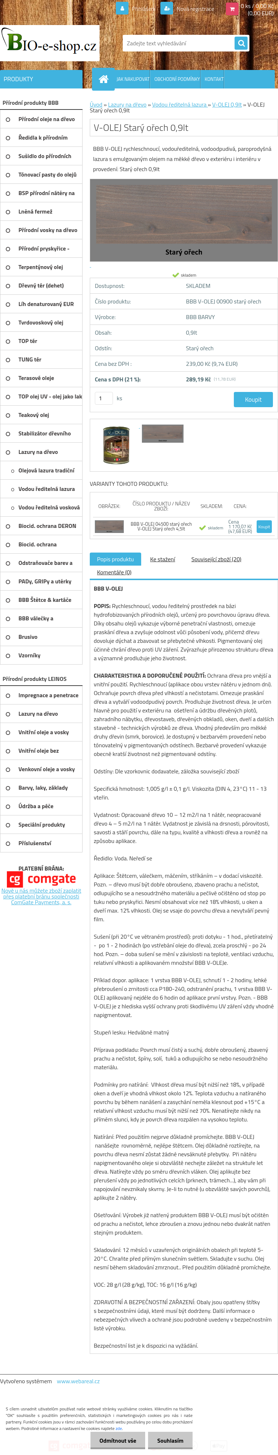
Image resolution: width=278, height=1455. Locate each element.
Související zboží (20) (216, 559)
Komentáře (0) (114, 572)
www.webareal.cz (78, 1381)
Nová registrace (194, 8)
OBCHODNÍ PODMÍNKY (177, 79)
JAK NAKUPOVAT (133, 79)
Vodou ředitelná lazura (180, 104)
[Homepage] (105, 79)
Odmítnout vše (118, 1440)
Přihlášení (144, 8)
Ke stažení (162, 559)
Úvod (96, 104)
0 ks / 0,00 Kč (257, 5)
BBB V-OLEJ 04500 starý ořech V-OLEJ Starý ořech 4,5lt (161, 526)
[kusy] (104, 398)
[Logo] (50, 43)
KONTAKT (214, 79)
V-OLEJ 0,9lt (227, 104)
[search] (241, 43)
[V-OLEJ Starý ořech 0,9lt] (117, 425)
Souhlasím (170, 1440)
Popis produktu (115, 559)
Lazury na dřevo (127, 104)
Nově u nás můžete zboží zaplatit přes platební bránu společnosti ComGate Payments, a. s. (41, 896)
